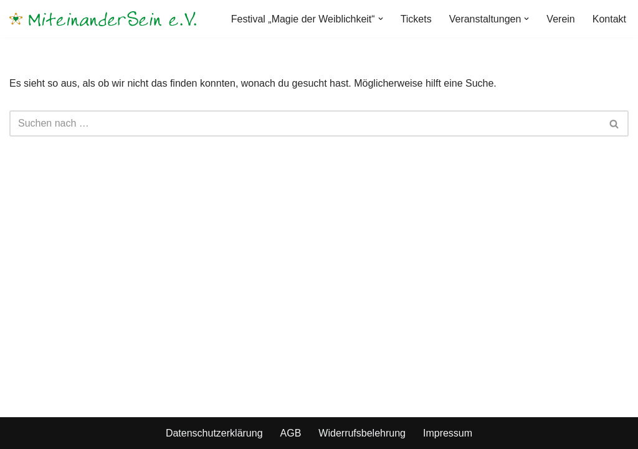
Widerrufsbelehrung (362, 433)
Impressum (447, 433)
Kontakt (609, 19)
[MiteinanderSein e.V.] (102, 18)
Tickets (416, 19)
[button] (380, 18)
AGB (291, 433)
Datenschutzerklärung (214, 433)
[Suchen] (305, 123)
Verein (560, 19)
